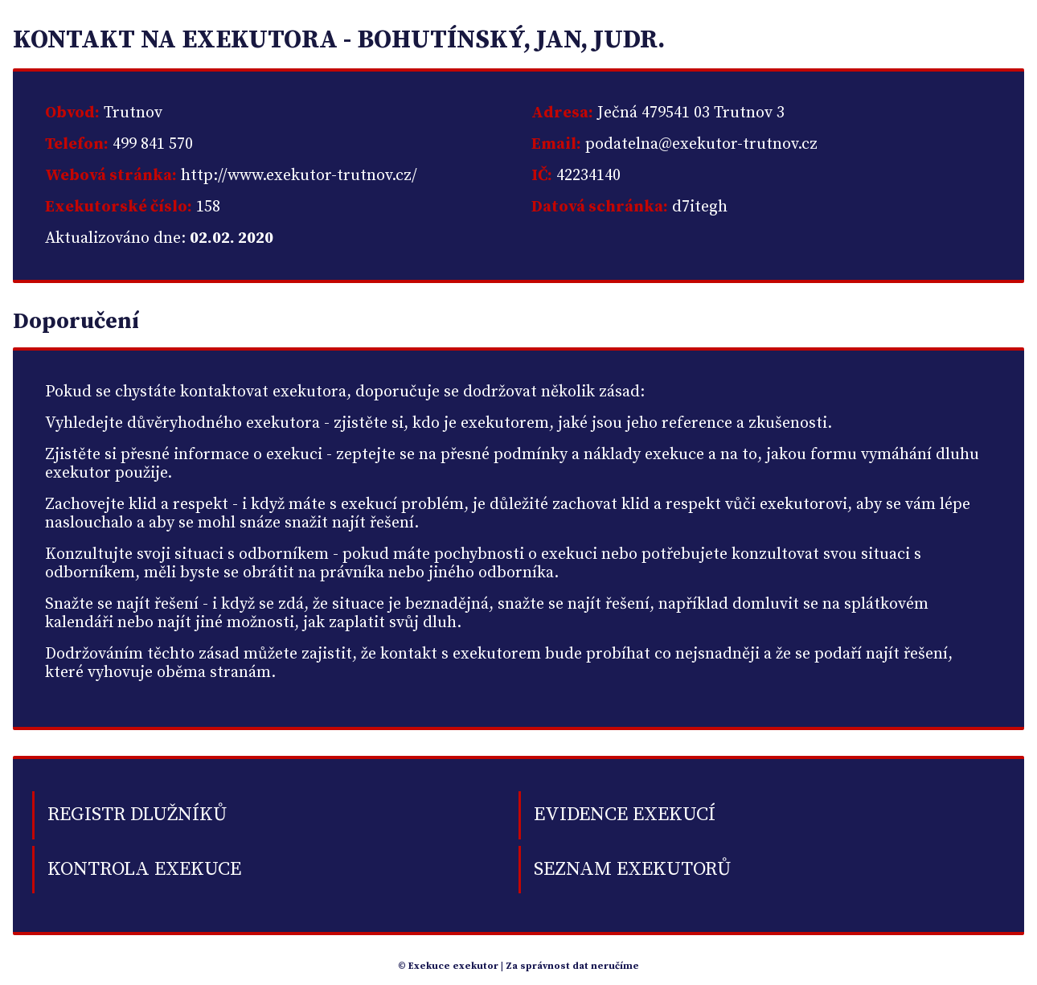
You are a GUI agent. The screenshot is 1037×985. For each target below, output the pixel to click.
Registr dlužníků (137, 814)
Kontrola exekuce (144, 869)
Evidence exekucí (624, 814)
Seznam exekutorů (632, 869)
